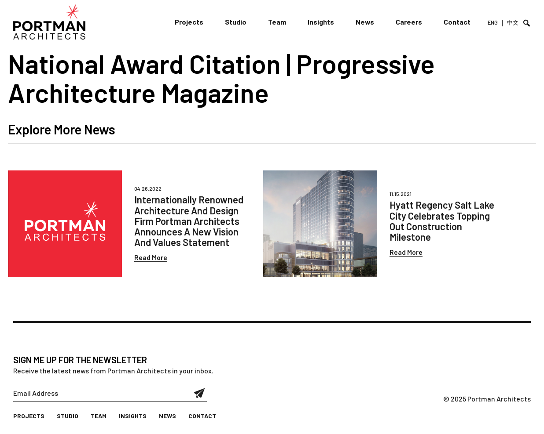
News (365, 22)
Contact (457, 22)
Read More (150, 257)
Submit (199, 393)
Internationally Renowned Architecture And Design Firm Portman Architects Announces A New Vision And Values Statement (188, 221)
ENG (493, 22)
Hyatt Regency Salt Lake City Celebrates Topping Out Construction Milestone (442, 220)
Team (277, 22)
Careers (409, 22)
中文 (512, 22)
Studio (235, 22)
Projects (189, 22)
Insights (321, 22)
